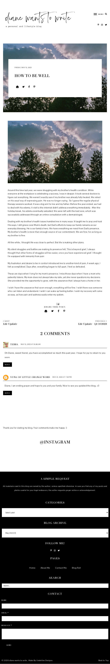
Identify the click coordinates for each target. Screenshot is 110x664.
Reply (7, 364)
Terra (14, 344)
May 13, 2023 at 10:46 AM (31, 344)
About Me (45, 568)
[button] (97, 14)
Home (32, 568)
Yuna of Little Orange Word (30, 377)
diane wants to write (18, 660)
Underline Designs (44, 660)
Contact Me (61, 568)
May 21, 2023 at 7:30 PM (62, 377)
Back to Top (103, 660)
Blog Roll (76, 568)
